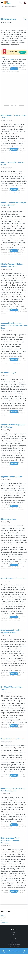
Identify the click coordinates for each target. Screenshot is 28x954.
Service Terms (14, 940)
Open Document (14, 951)
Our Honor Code (14, 936)
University (3, 906)
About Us (14, 922)
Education (3, 908)
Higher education (4, 909)
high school (8, 46)
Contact (14, 924)
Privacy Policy (14, 938)
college (21, 44)
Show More (14, 56)
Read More (14, 136)
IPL (2, 6)
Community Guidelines (14, 933)
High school (3, 904)
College (2, 902)
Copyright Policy (14, 931)
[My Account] (25, 2)
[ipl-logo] (6, 3)
